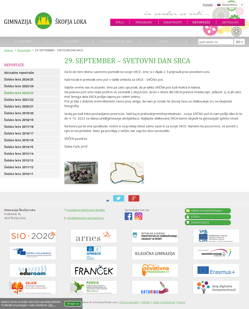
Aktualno (230, 22)
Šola (120, 22)
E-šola (195, 216)
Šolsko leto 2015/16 (18, 140)
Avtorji (181, 302)
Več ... (51, 305)
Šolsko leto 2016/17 (18, 133)
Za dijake (23, 41)
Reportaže (201, 22)
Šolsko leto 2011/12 (18, 167)
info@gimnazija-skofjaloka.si (85, 218)
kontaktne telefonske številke (86, 210)
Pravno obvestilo (129, 302)
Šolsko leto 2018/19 (18, 120)
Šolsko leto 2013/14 (18, 154)
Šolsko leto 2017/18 (18, 127)
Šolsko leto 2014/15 (18, 147)
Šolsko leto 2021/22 (18, 100)
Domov (8, 50)
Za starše (70, 41)
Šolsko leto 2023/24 (18, 86)
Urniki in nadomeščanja (206, 210)
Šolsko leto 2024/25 (18, 79)
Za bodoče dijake (117, 41)
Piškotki (145, 302)
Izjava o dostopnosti (164, 302)
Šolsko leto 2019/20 (18, 113)
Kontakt (208, 5)
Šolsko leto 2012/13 (18, 160)
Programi (144, 22)
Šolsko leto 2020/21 (18, 106)
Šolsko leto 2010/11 (18, 174)
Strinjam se (73, 303)
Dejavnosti (172, 22)
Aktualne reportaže (19, 73)
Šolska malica (200, 222)
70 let (163, 41)
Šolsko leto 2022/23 (18, 93)
